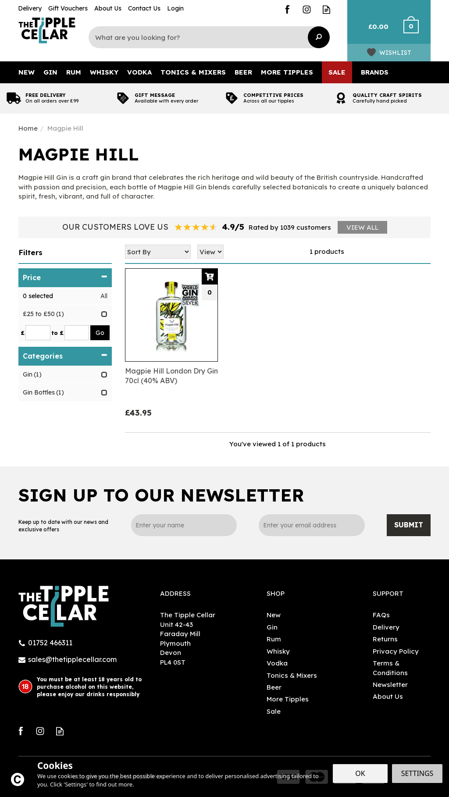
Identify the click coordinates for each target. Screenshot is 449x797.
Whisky (278, 651)
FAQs (381, 615)
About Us (388, 696)
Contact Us (144, 8)
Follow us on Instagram (306, 9)
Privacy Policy (396, 651)
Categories (65, 356)
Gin (272, 627)
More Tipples (288, 699)
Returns (385, 639)
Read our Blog (326, 9)
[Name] (184, 525)
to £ (57, 332)
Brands (374, 72)
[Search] (205, 37)
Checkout (416, 30)
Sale (274, 711)
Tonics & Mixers (292, 675)
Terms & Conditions (390, 667)
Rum (274, 639)
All (103, 296)
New (274, 615)
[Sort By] (158, 252)
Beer (274, 687)
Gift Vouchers (68, 8)
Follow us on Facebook (287, 9)
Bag (374, 30)
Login (175, 8)
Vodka (277, 663)
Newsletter (390, 684)
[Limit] (210, 252)
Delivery (386, 627)
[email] (312, 525)
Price (65, 277)
